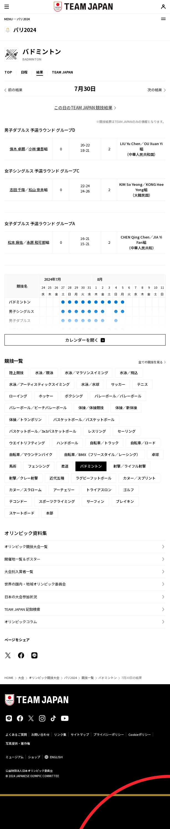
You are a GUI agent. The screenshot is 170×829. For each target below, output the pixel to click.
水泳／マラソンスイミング (86, 372)
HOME (8, 678)
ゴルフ (128, 489)
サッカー (118, 384)
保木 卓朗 (17, 148)
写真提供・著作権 (18, 743)
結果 (39, 72)
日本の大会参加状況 (20, 596)
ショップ (34, 757)
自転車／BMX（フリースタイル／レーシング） (102, 454)
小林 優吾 (36, 148)
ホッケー (46, 396)
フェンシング (39, 466)
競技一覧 (88, 678)
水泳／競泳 (44, 372)
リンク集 (60, 734)
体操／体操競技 (91, 407)
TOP (8, 72)
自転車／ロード (143, 442)
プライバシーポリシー (108, 734)
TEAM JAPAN (62, 72)
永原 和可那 (36, 242)
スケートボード (21, 513)
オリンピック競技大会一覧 (26, 546)
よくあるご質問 (16, 734)
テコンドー (18, 501)
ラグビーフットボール (93, 478)
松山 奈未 (36, 189)
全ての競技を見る (150, 362)
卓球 (155, 454)
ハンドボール (67, 442)
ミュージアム (15, 757)
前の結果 (15, 89)
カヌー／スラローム (25, 489)
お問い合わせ (40, 734)
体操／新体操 (126, 407)
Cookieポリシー (139, 734)
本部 (49, 513)
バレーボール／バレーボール (118, 396)
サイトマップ (80, 734)
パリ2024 (70, 678)
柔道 (64, 466)
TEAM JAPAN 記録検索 (22, 609)
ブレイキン (125, 501)
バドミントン (107, 678)
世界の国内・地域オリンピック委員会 (35, 584)
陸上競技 (16, 372)
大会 (21, 678)
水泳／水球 (90, 384)
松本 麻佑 (15, 242)
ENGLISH (56, 757)
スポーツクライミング (57, 501)
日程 (24, 72)
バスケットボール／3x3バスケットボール (42, 431)
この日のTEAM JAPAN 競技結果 (83, 107)
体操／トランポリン (25, 419)
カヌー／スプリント (139, 478)
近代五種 (57, 478)
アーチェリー (64, 489)
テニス (142, 384)
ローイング (18, 396)
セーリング (127, 431)
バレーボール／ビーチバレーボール (38, 407)
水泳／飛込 (129, 372)
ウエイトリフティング (27, 442)
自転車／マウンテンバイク (30, 454)
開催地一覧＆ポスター (22, 559)
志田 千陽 (17, 189)
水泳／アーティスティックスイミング (39, 384)
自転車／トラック (104, 442)
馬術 (12, 466)
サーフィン (95, 501)
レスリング (97, 431)
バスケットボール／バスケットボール (84, 419)
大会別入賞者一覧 (18, 571)
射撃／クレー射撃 (23, 478)
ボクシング (74, 396)
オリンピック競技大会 (44, 678)
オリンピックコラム (20, 621)
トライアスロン (98, 489)
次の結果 (155, 89)
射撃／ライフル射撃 (129, 466)
